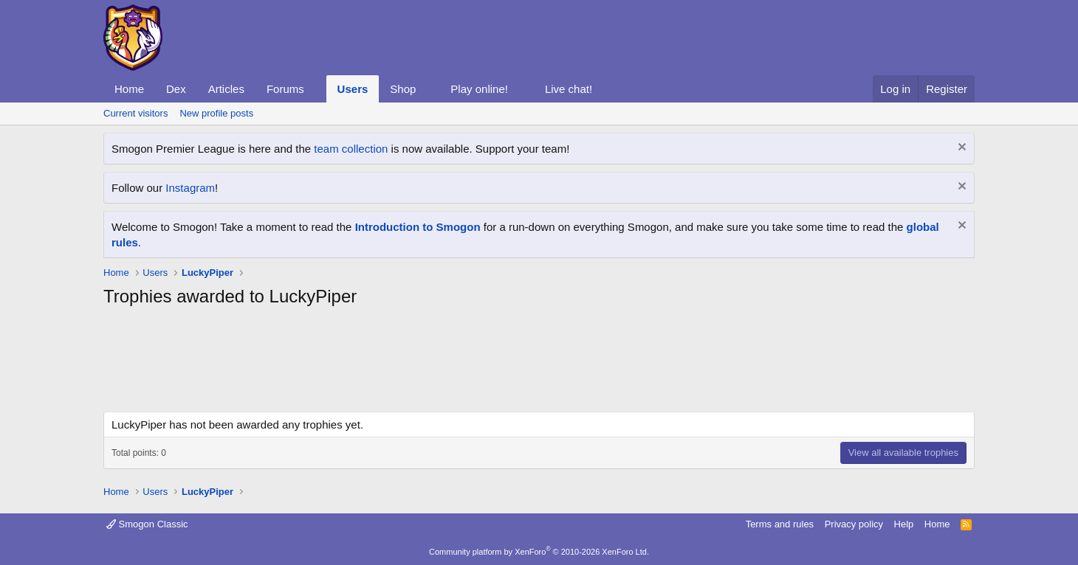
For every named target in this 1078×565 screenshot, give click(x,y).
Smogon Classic (147, 524)
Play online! (479, 89)
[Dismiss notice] (960, 148)
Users (352, 89)
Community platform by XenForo (539, 551)
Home (129, 89)
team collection (351, 148)
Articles (226, 89)
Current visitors (135, 113)
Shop (403, 89)
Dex (176, 89)
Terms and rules (780, 524)
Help (904, 524)
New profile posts (216, 113)
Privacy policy (854, 524)
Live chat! (568, 89)
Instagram (190, 187)
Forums (285, 89)
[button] (316, 89)
